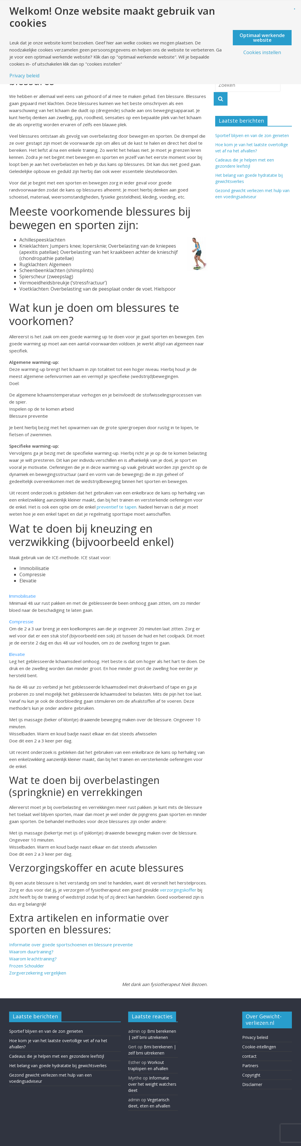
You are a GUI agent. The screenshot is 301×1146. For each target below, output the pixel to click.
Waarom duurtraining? (31, 952)
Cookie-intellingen (259, 1047)
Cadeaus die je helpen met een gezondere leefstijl (56, 1056)
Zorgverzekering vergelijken (37, 973)
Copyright (251, 1075)
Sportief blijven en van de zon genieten (252, 135)
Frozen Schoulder (26, 966)
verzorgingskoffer (178, 890)
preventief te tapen (116, 507)
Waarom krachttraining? (33, 959)
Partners (250, 1065)
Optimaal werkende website (262, 37)
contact (249, 1056)
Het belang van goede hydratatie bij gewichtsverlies (58, 1065)
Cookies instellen (262, 52)
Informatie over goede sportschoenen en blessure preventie (71, 944)
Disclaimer (252, 1084)
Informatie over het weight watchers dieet (152, 1084)
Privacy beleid (255, 1037)
